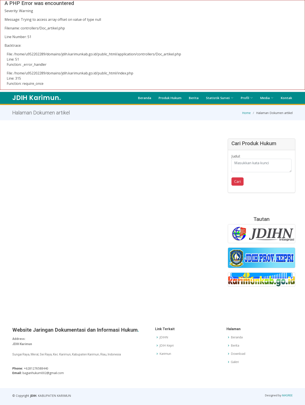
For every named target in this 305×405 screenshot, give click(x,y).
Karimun (165, 353)
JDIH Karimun (36, 97)
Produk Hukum (170, 98)
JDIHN (163, 337)
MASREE (287, 395)
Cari (237, 183)
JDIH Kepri (166, 345)
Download (238, 353)
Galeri (235, 361)
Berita (194, 98)
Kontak (286, 98)
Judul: (235, 158)
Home (246, 114)
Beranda (144, 98)
